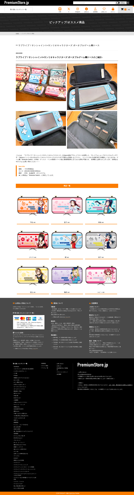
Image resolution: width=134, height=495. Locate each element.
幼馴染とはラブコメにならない (21, 377)
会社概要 (59, 374)
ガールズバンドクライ (19, 389)
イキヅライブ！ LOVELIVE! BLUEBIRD (24, 369)
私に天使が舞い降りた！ (20, 486)
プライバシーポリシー (62, 372)
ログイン (113, 10)
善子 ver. (101, 257)
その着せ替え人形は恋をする (21, 415)
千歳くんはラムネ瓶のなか (20, 413)
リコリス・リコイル (19, 481)
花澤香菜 (16, 433)
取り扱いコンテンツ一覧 (18, 9)
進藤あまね (16, 406)
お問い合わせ (60, 363)
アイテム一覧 (44, 368)
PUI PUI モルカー (18, 438)
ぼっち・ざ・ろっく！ (19, 442)
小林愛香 (16, 400)
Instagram (77, 10)
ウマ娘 (15, 373)
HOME (17, 33)
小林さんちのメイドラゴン (20, 402)
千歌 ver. (33, 222)
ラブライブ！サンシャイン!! (21, 464)
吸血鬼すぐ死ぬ (18, 391)
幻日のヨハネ (17, 398)
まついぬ (16, 451)
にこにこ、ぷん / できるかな (21, 424)
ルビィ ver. (101, 292)
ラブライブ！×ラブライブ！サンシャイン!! (24, 469)
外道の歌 (16, 395)
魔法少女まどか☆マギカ (20, 444)
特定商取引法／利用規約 (62, 368)
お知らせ (86, 10)
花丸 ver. (33, 292)
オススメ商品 (44, 365)
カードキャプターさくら (20, 386)
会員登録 (95, 10)
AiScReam (16, 366)
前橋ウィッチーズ (18, 447)
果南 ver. (101, 222)
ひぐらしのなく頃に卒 (19, 435)
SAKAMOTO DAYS (18, 409)
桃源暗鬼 (16, 422)
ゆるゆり (16, 458)
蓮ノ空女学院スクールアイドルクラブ (23, 431)
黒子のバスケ (17, 393)
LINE (60, 10)
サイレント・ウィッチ (19, 404)
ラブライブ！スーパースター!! (21, 471)
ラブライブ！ (17, 462)
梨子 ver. (67, 222)
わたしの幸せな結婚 (19, 488)
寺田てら (16, 420)
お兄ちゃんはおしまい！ (20, 384)
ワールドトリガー (18, 483)
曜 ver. (67, 257)
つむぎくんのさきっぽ (19, 418)
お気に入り (104, 10)
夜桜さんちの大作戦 (19, 460)
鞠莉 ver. (67, 292)
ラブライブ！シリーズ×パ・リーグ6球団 (24, 467)
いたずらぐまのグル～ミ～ (20, 371)
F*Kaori (15, 375)
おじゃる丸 (16, 380)
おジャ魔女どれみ (18, 382)
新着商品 (43, 363)
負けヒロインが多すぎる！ (20, 449)
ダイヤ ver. (32, 257)
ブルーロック (17, 440)
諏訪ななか (16, 411)
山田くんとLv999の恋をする (21, 453)
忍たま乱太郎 (17, 427)
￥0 (125, 9)
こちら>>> (35, 348)
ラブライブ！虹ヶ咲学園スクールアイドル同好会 (25, 478)
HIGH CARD (17, 429)
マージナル (16, 456)
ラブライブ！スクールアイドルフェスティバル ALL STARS (25, 474)
